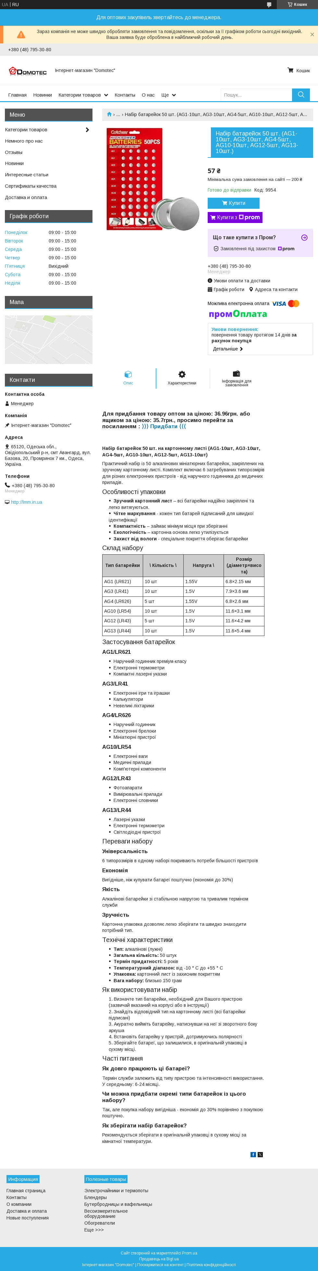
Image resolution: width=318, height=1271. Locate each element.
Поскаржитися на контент (160, 1265)
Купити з (238, 217)
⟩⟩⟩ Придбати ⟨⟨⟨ (164, 426)
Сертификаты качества (30, 186)
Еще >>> (94, 1229)
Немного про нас (24, 141)
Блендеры (95, 1197)
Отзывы (13, 152)
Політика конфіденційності (211, 1265)
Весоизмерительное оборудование (106, 1213)
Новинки (42, 95)
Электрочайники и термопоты (116, 1190)
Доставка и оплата (26, 197)
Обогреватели (99, 1223)
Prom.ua (189, 1253)
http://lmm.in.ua (26, 502)
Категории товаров (79, 95)
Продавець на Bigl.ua (159, 1259)
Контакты (125, 95)
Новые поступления (27, 1217)
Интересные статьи (26, 174)
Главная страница (25, 1190)
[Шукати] (301, 94)
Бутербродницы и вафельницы (118, 1204)
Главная (17, 95)
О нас (148, 95)
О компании (18, 1204)
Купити (237, 203)
